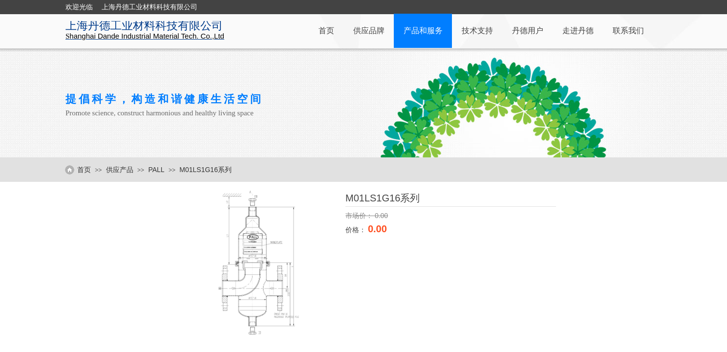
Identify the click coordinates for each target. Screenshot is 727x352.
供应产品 (119, 170)
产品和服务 (423, 30)
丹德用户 (527, 30)
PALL (156, 170)
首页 (326, 30)
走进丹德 (578, 30)
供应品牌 (369, 30)
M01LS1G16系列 (205, 170)
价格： (356, 230)
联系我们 (628, 30)
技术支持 (477, 30)
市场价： (360, 216)
